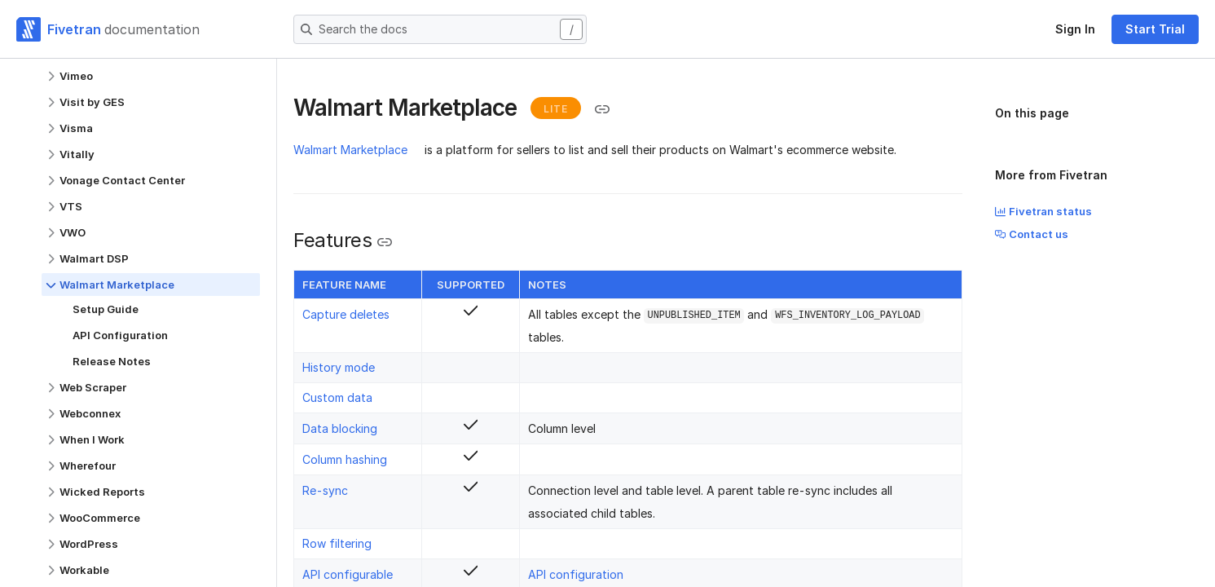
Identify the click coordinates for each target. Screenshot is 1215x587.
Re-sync (325, 490)
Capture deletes (346, 314)
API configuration (575, 574)
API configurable (347, 574)
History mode (338, 367)
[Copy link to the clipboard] (602, 109)
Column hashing (344, 459)
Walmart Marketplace (350, 150)
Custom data (337, 397)
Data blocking (339, 428)
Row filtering (337, 543)
